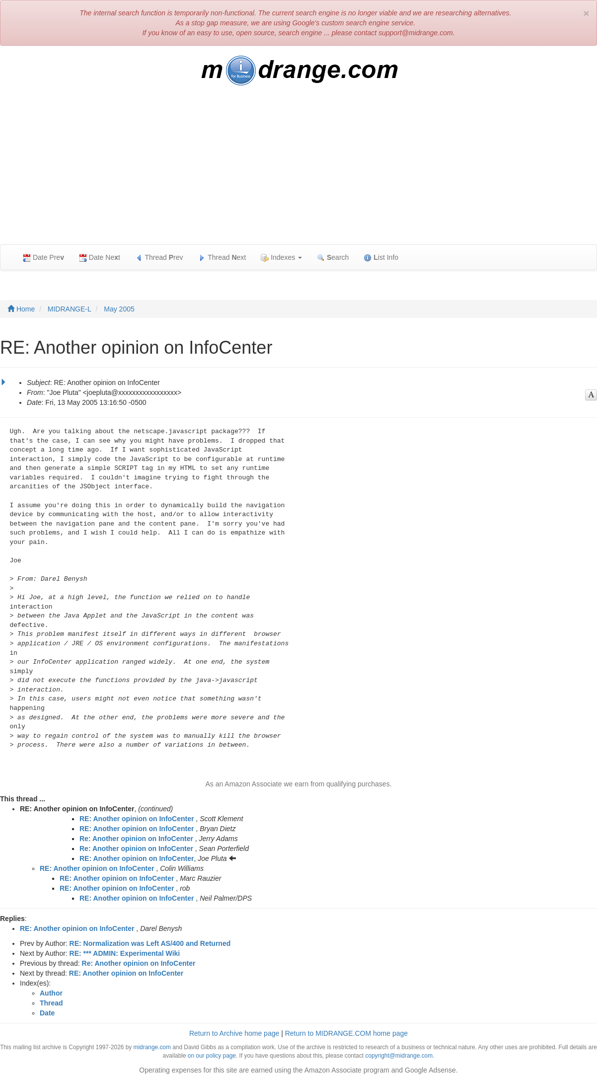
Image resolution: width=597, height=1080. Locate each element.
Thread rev (159, 257)
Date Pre (43, 257)
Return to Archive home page (234, 1033)
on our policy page (212, 1055)
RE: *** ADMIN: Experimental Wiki (125, 953)
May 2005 (119, 309)
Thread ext (222, 257)
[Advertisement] (298, 169)
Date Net (99, 257)
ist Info (381, 257)
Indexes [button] (281, 257)
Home (21, 309)
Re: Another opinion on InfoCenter (136, 839)
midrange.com (152, 1047)
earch (333, 257)
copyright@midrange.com (399, 1055)
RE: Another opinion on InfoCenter (136, 819)
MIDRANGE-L (69, 309)
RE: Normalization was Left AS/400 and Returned (150, 943)
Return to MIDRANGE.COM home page (346, 1033)
